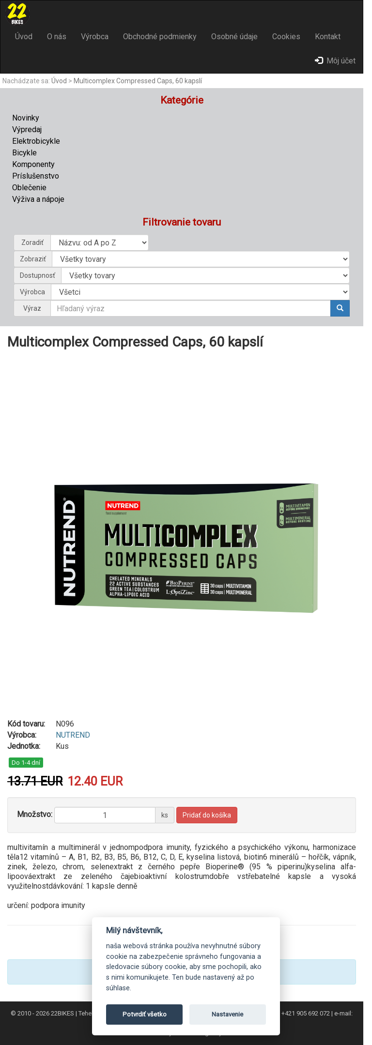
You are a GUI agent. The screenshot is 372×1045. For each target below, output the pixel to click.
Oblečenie (29, 187)
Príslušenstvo (35, 176)
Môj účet (335, 60)
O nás (56, 36)
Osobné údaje (234, 36)
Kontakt (328, 36)
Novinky (25, 117)
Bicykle (24, 152)
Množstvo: (34, 814)
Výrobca (94, 36)
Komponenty (33, 164)
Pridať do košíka (207, 815)
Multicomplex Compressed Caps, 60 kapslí (138, 81)
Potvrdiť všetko (145, 1014)
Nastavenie (227, 1014)
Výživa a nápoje (38, 199)
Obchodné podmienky (160, 36)
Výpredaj (27, 129)
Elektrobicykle (36, 141)
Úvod (23, 36)
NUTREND (73, 735)
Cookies (286, 36)
